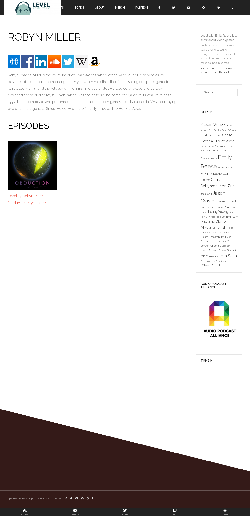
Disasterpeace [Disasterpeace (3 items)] (209, 158)
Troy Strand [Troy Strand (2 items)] (221, 261)
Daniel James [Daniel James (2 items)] (207, 146)
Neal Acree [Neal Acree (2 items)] (223, 232)
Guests (23, 498)
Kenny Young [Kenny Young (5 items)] (218, 212)
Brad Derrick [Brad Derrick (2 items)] (215, 130)
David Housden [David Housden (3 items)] (218, 150)
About (100, 7)
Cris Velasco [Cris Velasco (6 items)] (224, 141)
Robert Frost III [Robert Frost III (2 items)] (219, 241)
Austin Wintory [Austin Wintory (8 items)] (214, 124)
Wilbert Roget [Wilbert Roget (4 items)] (210, 265)
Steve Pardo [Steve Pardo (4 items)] (217, 250)
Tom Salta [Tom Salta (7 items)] (228, 255)
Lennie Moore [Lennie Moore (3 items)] (230, 216)
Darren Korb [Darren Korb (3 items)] (222, 146)
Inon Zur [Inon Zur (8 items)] (226, 185)
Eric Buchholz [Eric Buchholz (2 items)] (225, 167)
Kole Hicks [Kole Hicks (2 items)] (216, 217)
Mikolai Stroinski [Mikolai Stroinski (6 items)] (214, 227)
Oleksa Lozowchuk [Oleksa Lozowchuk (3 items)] (212, 236)
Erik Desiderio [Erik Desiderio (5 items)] (211, 174)
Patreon (141, 7)
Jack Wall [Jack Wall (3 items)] (206, 193)
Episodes (12, 498)
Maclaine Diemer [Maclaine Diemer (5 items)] (214, 221)
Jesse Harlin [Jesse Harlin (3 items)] (223, 201)
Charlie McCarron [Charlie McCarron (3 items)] (211, 135)
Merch (120, 7)
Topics (79, 7)
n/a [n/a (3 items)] (215, 232)
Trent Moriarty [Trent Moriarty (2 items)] (208, 261)
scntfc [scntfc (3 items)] (217, 245)
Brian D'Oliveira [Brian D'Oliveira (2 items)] (229, 130)
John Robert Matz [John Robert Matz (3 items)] (220, 206)
